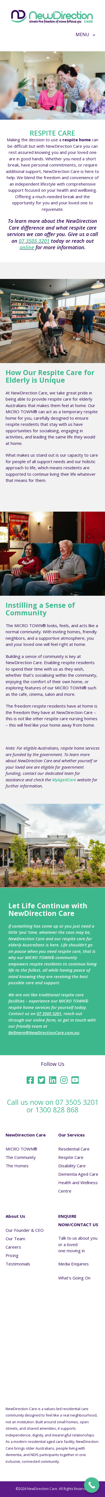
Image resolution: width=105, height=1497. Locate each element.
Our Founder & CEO (25, 1230)
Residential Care (74, 1149)
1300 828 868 (56, 1109)
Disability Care (72, 1165)
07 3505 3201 (34, 240)
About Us (15, 1216)
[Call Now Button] (91, 1485)
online (27, 247)
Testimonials (18, 1264)
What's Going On (74, 1278)
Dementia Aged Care (78, 1174)
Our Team (15, 1238)
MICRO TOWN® (21, 1149)
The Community (21, 1157)
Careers (13, 1247)
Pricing (12, 1255)
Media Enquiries (73, 1264)
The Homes (17, 1165)
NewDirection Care (26, 1135)
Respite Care (70, 1157)
